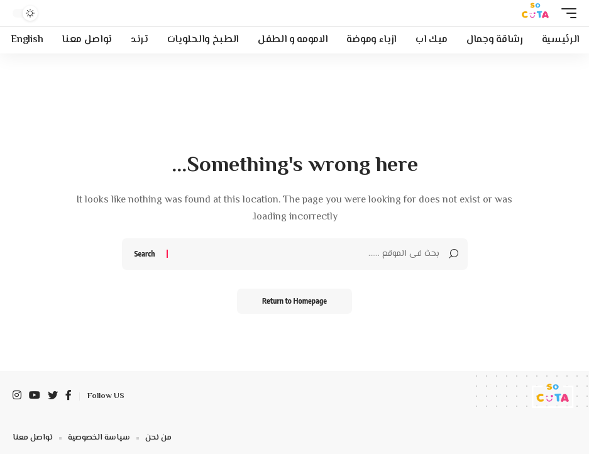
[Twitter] (53, 396)
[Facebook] (68, 396)
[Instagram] (17, 396)
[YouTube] (34, 396)
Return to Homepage (294, 301)
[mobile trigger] (565, 13)
